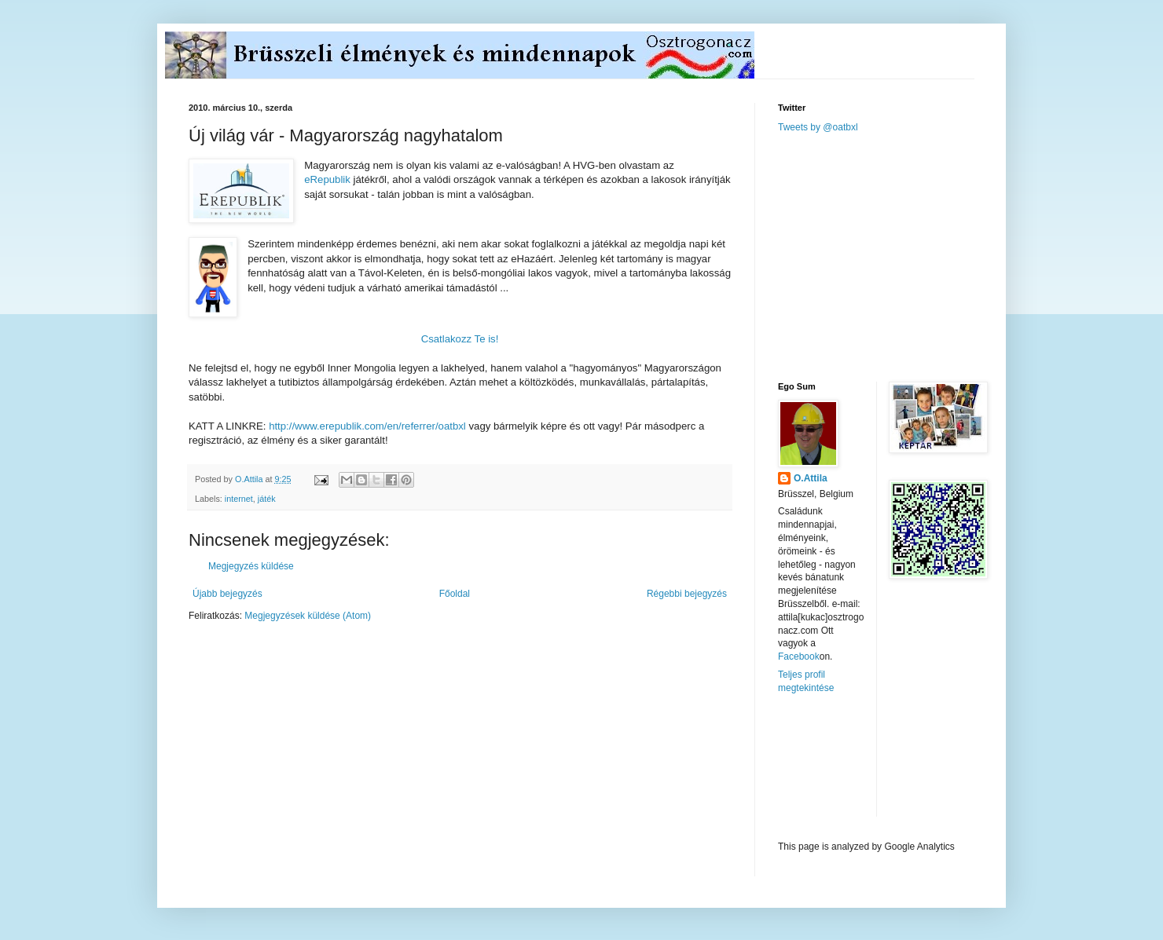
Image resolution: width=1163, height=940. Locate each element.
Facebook (799, 656)
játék (267, 498)
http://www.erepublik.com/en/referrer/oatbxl (367, 426)
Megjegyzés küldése (251, 566)
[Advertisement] (896, 256)
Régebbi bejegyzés (687, 593)
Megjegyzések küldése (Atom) (307, 615)
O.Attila (810, 478)
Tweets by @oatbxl (818, 127)
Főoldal (454, 593)
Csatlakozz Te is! (460, 339)
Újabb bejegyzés (227, 593)
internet (239, 498)
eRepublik (327, 179)
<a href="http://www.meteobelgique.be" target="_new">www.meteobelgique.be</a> (845, 768)
